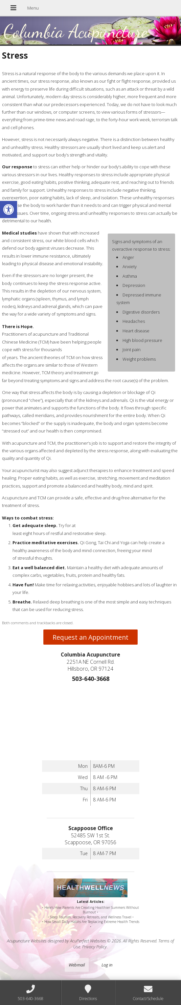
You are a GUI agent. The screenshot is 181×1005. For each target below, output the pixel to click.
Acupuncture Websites (27, 941)
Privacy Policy (94, 947)
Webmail (77, 965)
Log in (107, 965)
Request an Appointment (90, 637)
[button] (8, 209)
